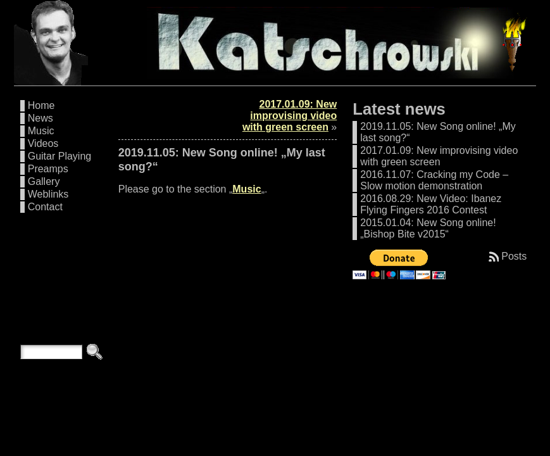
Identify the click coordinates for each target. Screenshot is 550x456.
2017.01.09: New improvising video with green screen (289, 115)
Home (41, 105)
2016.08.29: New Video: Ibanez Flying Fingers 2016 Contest (430, 204)
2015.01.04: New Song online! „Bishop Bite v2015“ (428, 228)
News (40, 118)
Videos (43, 143)
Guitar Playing (60, 156)
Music (41, 130)
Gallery (44, 181)
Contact (45, 206)
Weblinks (48, 194)
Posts (514, 256)
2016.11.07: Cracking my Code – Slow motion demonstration (434, 180)
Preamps (48, 168)
